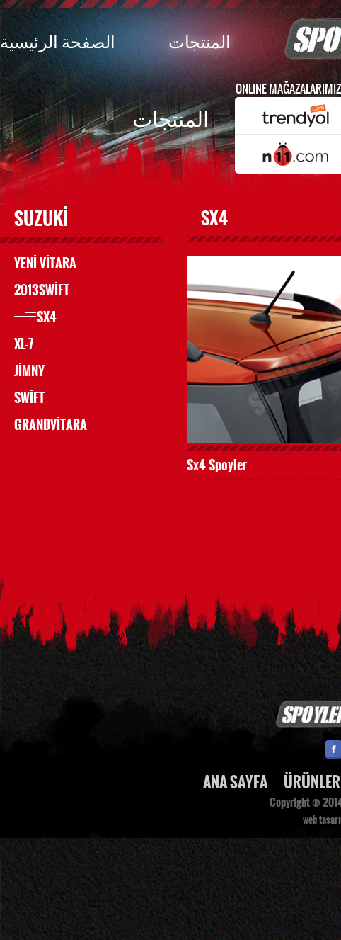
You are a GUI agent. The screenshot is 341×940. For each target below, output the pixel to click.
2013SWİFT (41, 290)
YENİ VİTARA (45, 263)
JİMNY (29, 371)
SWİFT (29, 398)
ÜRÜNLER (312, 782)
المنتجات (199, 41)
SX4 (47, 317)
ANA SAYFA (235, 782)
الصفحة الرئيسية (57, 41)
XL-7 (23, 344)
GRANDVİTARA (50, 425)
